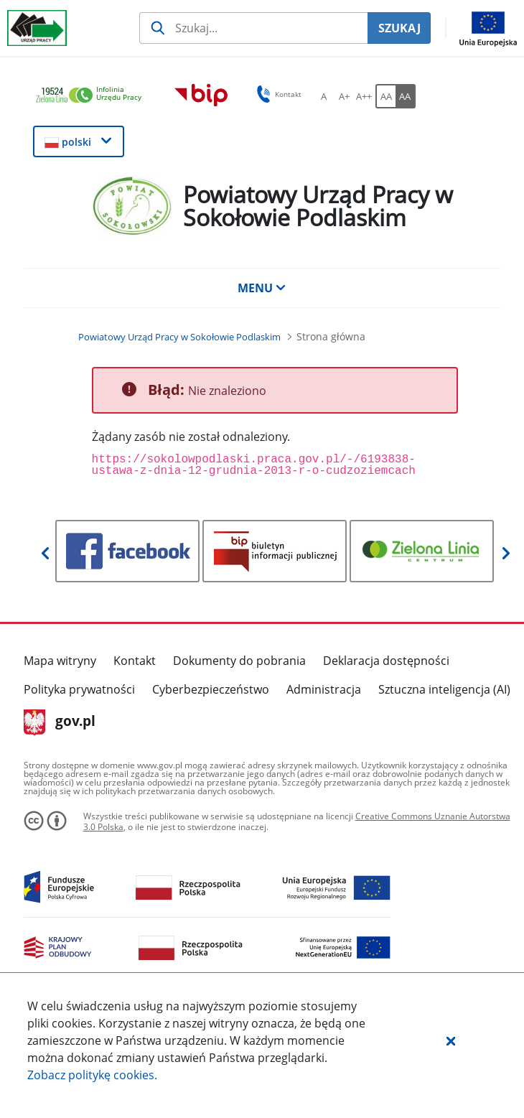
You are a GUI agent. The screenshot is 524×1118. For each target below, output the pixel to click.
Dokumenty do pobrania (239, 661)
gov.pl (60, 722)
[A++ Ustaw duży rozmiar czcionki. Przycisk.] (364, 96)
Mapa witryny (60, 661)
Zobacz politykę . (92, 1075)
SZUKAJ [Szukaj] (399, 28)
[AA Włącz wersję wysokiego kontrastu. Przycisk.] (406, 96)
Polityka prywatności (79, 689)
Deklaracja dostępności (386, 661)
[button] (451, 1040)
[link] (92, 95)
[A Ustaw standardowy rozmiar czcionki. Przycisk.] (323, 96)
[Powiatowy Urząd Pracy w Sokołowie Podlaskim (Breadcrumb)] (179, 336)
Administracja (323, 689)
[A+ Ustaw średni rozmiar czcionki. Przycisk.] (343, 96)
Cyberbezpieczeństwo (210, 689)
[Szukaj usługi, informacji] (253, 28)
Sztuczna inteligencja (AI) (444, 689)
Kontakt (134, 661)
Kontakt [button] (276, 94)
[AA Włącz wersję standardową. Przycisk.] (385, 96)
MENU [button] (262, 288)
